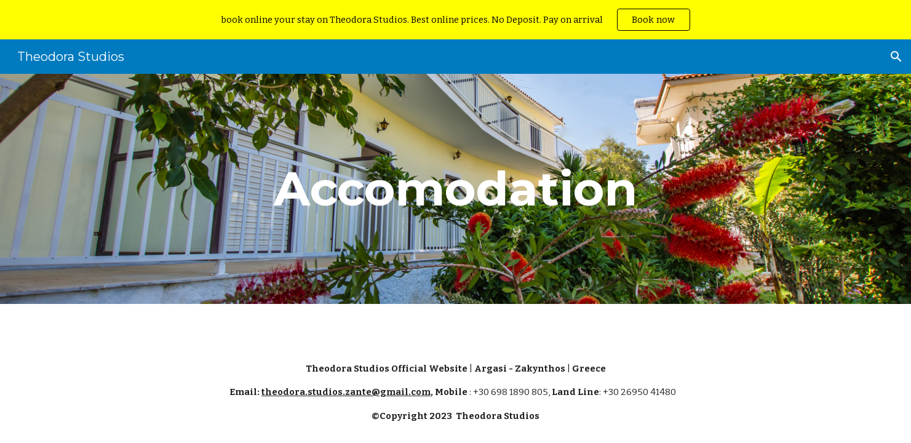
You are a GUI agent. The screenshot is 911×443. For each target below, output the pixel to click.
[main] (456, 189)
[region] (455, 19)
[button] (896, 56)
